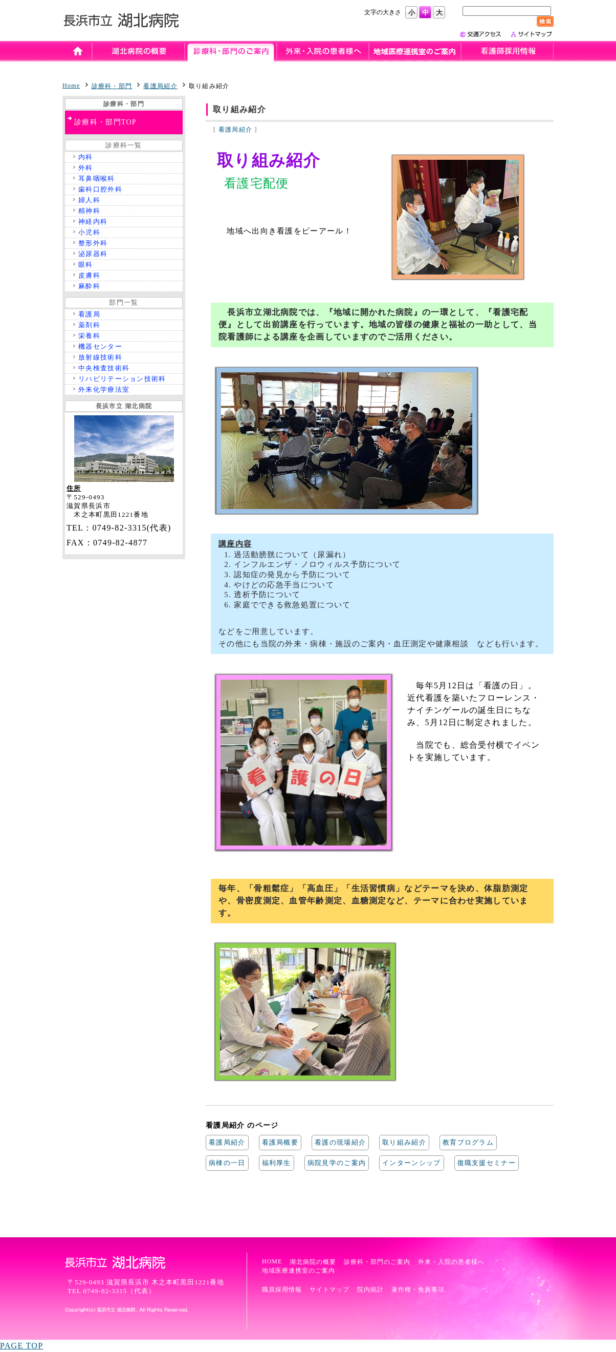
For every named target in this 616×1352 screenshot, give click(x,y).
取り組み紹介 (404, 1142)
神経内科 (92, 221)
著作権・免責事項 (418, 1289)
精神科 (89, 211)
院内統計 (370, 1289)
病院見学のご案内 (336, 1163)
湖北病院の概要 (313, 1261)
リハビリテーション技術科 (122, 379)
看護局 (89, 314)
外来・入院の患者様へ (451, 1261)
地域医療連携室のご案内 (298, 1270)
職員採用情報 (282, 1289)
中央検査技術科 (103, 368)
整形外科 (92, 243)
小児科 (89, 232)
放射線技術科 (100, 357)
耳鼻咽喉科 (96, 178)
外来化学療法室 (103, 389)
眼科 (85, 264)
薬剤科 (89, 325)
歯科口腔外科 (100, 189)
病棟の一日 (227, 1163)
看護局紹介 (160, 86)
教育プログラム (468, 1142)
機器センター (100, 346)
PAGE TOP (21, 1345)
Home (71, 85)
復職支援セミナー (486, 1163)
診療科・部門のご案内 (377, 1261)
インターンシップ (411, 1163)
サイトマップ (329, 1289)
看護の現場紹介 (340, 1142)
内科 (85, 157)
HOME (272, 1261)
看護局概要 (280, 1142)
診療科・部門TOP (105, 122)
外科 (85, 168)
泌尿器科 (92, 254)
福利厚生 (276, 1163)
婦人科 (89, 200)
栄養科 (89, 336)
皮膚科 (89, 275)
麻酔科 (89, 286)
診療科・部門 (112, 86)
